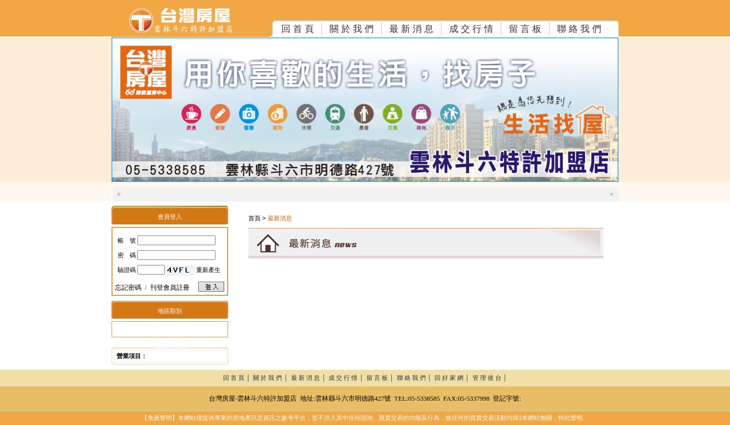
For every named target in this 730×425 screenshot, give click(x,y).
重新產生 (208, 270)
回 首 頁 (297, 29)
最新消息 (170, 347)
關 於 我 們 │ (272, 377)
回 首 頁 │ (238, 377)
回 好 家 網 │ (453, 377)
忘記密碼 (128, 287)
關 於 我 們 (352, 29)
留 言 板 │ (382, 377)
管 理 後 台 (486, 377)
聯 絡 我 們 (579, 29)
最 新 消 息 (411, 29)
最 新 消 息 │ (310, 377)
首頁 (254, 218)
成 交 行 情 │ (347, 377)
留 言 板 (525, 29)
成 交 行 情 (471, 29)
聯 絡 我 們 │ (416, 377)
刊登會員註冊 (170, 287)
